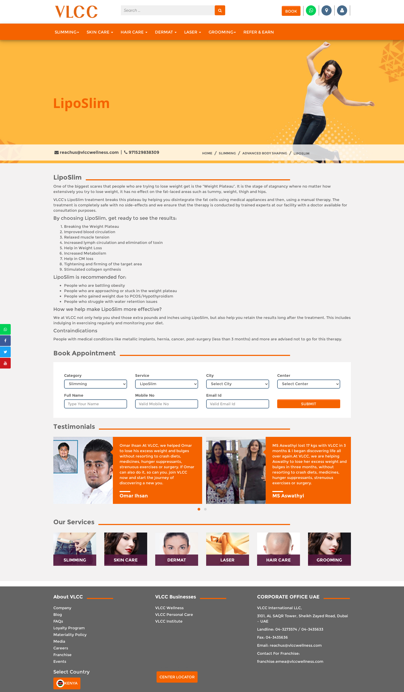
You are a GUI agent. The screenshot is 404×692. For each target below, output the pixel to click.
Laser (192, 32)
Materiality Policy (70, 634)
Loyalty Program (69, 628)
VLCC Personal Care (174, 614)
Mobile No (144, 395)
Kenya (66, 683)
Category (72, 375)
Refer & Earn (258, 32)
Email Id (213, 395)
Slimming (67, 32)
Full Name (73, 395)
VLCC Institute (169, 621)
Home (207, 153)
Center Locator (177, 677)
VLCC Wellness (169, 607)
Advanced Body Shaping (264, 153)
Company (62, 607)
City (210, 375)
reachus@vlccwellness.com (86, 152)
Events (59, 661)
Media (59, 641)
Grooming (222, 32)
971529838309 (141, 152)
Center (283, 375)
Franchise (62, 654)
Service (142, 375)
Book (291, 11)
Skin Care (100, 32)
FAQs (58, 621)
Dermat (166, 32)
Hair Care (134, 32)
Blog (57, 614)
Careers (60, 648)
